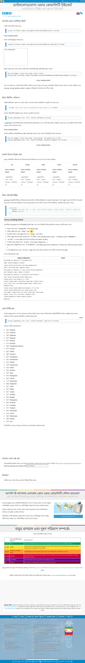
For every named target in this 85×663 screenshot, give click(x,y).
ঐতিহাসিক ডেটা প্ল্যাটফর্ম (10, 641)
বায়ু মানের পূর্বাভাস (9, 636)
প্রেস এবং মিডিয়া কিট (10, 619)
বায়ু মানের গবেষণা (9, 622)
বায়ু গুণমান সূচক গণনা (10, 635)
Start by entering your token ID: (15, 458)
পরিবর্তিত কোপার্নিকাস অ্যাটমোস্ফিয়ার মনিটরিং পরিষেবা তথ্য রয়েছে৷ (46, 633)
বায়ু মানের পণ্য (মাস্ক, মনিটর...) (12, 638)
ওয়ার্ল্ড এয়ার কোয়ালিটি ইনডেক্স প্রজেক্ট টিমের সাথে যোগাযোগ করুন (15, 617)
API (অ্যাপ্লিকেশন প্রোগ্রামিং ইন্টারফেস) (14, 639)
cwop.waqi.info (37, 631)
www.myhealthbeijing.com (60, 567)
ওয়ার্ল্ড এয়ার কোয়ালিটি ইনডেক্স (11, 599)
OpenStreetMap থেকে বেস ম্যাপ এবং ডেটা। (45, 640)
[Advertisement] (43, 431)
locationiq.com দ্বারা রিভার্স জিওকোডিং (44, 638)
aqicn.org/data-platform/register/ (70, 455)
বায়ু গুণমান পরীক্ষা (9, 626)
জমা (56, 653)
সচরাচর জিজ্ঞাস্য (9, 631)
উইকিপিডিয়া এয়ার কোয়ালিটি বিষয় (39, 560)
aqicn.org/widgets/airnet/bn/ (14, 16)
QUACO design (39, 645)
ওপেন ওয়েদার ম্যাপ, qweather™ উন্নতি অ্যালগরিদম (47, 628)
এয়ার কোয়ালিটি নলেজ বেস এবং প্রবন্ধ (14, 625)
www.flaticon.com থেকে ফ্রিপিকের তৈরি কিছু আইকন (48, 636)
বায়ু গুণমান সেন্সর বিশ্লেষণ (11, 628)
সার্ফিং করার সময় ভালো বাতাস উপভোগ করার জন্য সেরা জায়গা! (47, 643)
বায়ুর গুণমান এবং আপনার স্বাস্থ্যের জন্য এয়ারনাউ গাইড (67, 560)
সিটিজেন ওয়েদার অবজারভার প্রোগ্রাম (43, 630)
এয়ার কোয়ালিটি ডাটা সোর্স (11, 634)
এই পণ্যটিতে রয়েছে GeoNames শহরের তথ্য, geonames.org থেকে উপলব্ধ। (44, 625)
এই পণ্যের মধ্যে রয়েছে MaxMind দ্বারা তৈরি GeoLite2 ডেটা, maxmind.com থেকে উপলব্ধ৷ (47, 621)
